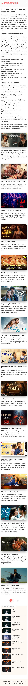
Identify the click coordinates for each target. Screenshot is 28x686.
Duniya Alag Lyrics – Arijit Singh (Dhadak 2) (13, 304)
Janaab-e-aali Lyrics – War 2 (9, 273)
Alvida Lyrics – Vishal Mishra (9, 399)
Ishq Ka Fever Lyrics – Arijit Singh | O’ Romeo (13, 150)
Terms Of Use (15, 681)
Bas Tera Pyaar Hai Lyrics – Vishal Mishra (12, 523)
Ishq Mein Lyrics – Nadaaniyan (9, 554)
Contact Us (23, 681)
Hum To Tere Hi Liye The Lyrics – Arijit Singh (13, 181)
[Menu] (26, 3)
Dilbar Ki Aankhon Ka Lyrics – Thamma (11, 210)
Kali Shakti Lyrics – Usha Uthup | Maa (11, 428)
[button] (17, 600)
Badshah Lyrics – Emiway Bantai (10, 585)
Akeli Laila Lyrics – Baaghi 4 (8, 241)
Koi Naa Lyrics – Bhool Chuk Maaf (10, 492)
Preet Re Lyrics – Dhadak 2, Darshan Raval (12, 335)
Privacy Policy (6, 681)
